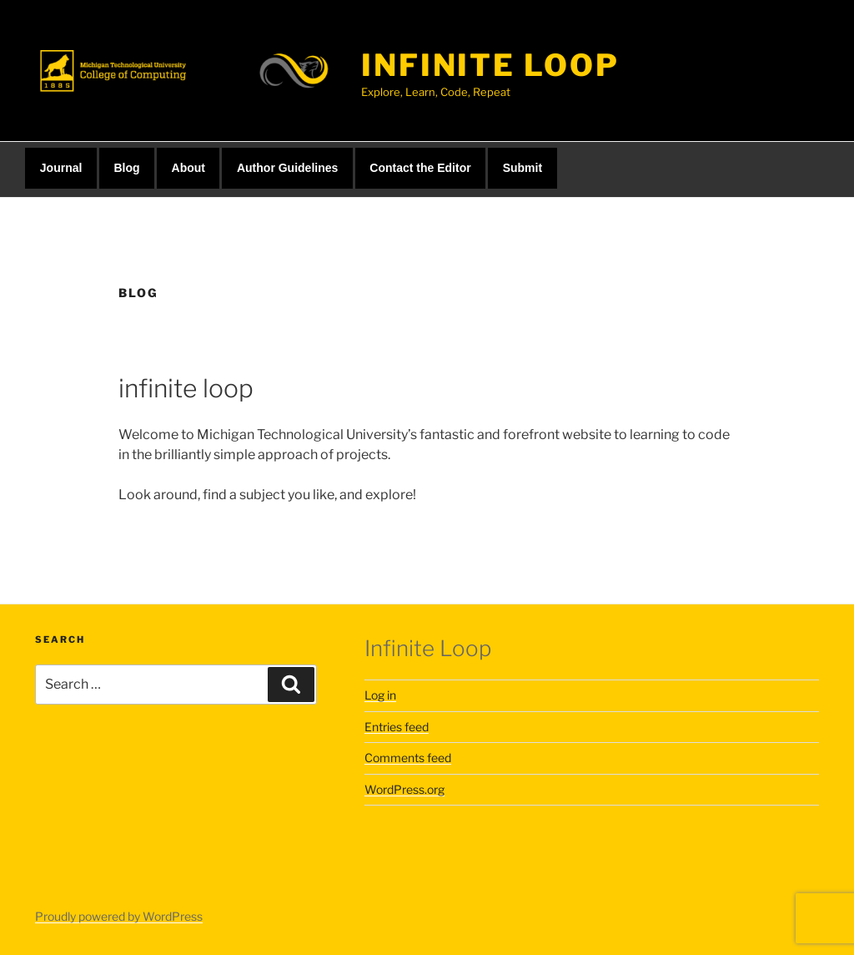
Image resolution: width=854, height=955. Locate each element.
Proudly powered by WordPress (119, 916)
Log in (380, 695)
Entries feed (396, 727)
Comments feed (407, 757)
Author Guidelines (287, 167)
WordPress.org (404, 789)
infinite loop (490, 65)
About (188, 167)
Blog (126, 167)
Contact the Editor (419, 167)
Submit (522, 167)
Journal (61, 167)
